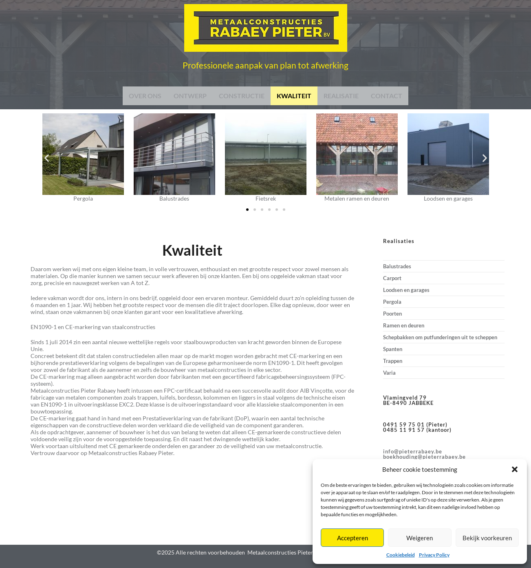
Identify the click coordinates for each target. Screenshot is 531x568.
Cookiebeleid (400, 555)
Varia (389, 372)
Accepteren (352, 537)
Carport (392, 278)
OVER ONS (145, 95)
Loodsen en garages (406, 290)
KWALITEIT (294, 95)
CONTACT (386, 95)
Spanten (392, 349)
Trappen (392, 361)
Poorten (392, 313)
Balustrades (397, 266)
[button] (515, 469)
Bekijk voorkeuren (487, 537)
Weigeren (419, 537)
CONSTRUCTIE (241, 95)
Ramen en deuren (403, 325)
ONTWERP (190, 95)
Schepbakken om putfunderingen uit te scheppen (440, 337)
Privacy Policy (434, 555)
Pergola (392, 301)
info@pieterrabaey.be (412, 451)
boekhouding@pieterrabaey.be (424, 456)
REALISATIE (341, 95)
